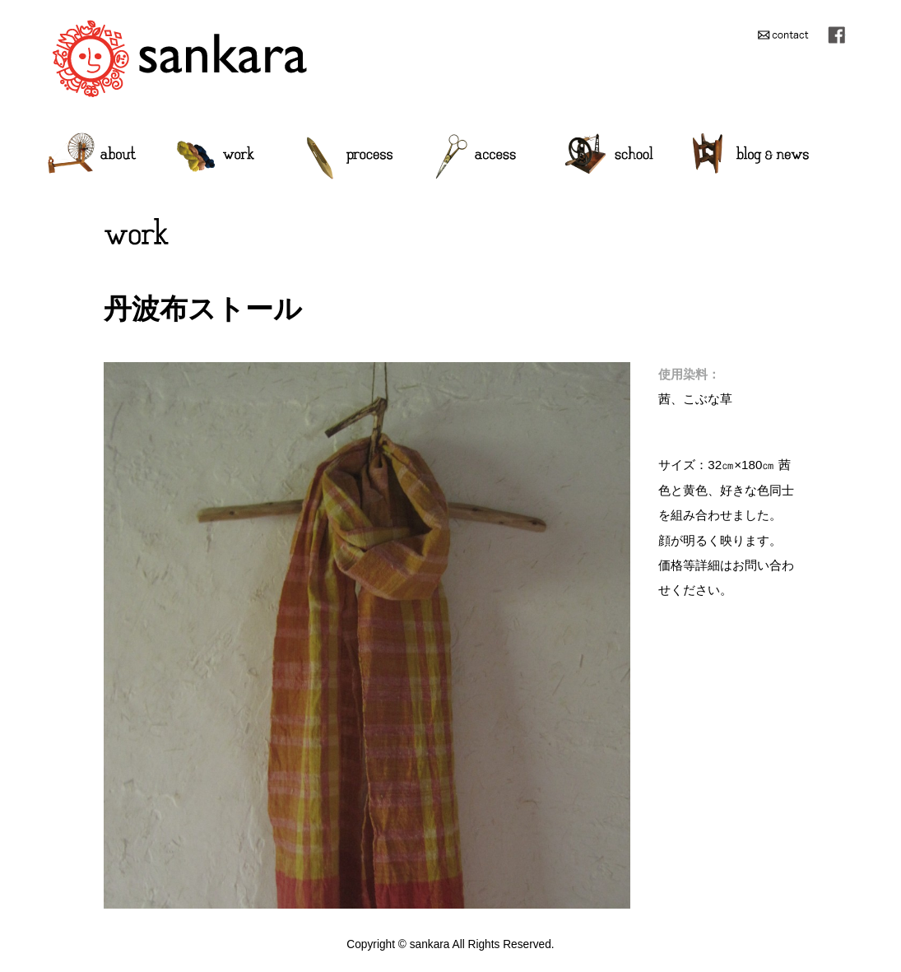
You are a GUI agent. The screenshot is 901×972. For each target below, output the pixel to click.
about (92, 156)
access (475, 156)
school (609, 156)
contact (782, 34)
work (215, 156)
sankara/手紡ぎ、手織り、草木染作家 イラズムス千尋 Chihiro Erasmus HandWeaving (179, 57)
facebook (836, 34)
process (349, 156)
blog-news (751, 156)
